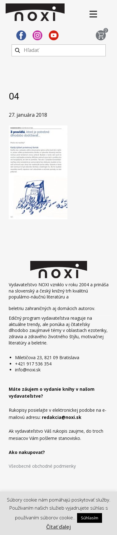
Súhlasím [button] (89, 518)
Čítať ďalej (58, 526)
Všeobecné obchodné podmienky (42, 466)
